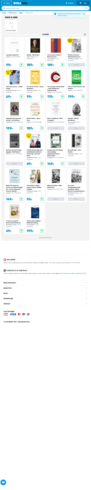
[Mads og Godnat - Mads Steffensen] (56, 185)
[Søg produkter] (87, 8)
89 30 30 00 (82, 273)
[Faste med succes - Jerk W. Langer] (15, 84)
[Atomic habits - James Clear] (35, 115)
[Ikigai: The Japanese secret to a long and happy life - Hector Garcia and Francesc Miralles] (15, 185)
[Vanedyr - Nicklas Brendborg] (76, 115)
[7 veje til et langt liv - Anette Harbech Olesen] (15, 218)
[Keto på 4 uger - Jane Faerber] (76, 149)
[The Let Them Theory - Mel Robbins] (76, 84)
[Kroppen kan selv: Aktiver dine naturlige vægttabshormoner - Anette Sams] (56, 149)
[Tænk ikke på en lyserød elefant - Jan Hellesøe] (15, 115)
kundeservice (16, 273)
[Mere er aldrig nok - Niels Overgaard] (56, 115)
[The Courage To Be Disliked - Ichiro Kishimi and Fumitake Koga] (56, 84)
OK (84, 13)
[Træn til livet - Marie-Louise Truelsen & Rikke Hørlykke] (35, 185)
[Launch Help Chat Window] (3, 482)
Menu (6, 3)
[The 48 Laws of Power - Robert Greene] (56, 52)
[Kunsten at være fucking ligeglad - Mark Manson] (15, 149)
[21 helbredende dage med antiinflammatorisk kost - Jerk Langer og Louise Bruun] (35, 149)
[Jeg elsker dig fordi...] (15, 52)
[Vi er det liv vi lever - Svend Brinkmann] (35, 84)
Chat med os (67, 273)
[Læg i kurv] (21, 65)
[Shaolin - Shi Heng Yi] (35, 52)
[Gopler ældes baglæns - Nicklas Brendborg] (35, 218)
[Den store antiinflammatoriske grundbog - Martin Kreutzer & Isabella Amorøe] (76, 185)
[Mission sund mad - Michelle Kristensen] (76, 52)
